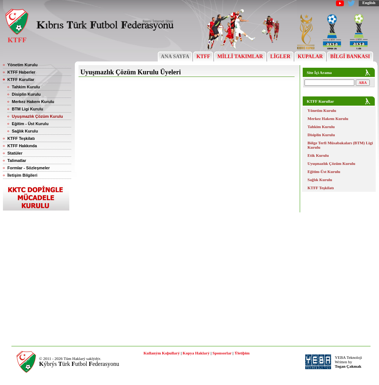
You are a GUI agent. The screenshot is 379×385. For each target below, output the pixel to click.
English (368, 2)
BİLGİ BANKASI (350, 56)
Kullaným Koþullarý (161, 353)
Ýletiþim (242, 353)
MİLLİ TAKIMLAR (240, 56)
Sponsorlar (222, 353)
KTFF (203, 56)
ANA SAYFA (175, 56)
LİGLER (280, 56)
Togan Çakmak (348, 366)
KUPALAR (310, 56)
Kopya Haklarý (195, 353)
